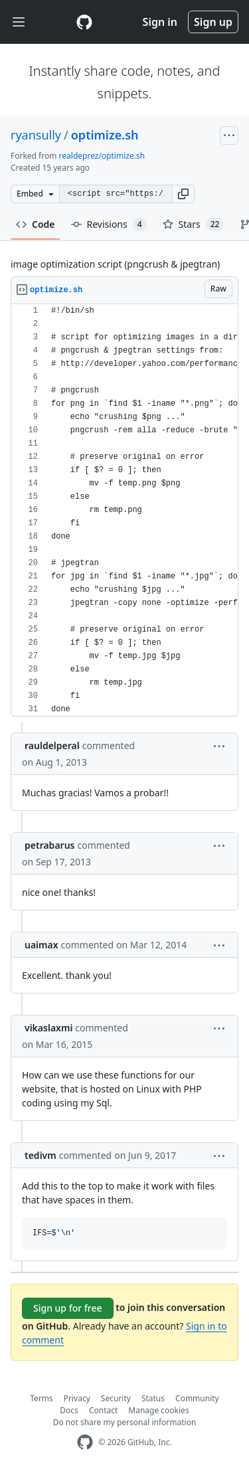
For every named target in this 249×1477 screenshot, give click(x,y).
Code (35, 224)
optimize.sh (105, 135)
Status (153, 1398)
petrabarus (50, 845)
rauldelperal (52, 745)
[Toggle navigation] (19, 22)
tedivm (40, 1155)
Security (116, 1398)
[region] (124, 510)
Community (197, 1398)
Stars (193, 224)
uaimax (41, 944)
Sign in (160, 22)
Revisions (109, 224)
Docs (69, 1410)
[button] (183, 194)
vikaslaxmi (48, 1027)
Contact (103, 1410)
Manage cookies (158, 1410)
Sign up (213, 22)
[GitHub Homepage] (85, 1442)
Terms (41, 1398)
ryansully (36, 135)
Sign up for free (67, 1308)
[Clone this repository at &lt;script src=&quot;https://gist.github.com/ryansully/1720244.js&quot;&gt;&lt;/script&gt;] (115, 194)
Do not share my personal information (125, 1422)
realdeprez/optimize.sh (102, 155)
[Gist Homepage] (84, 22)
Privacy (77, 1398)
